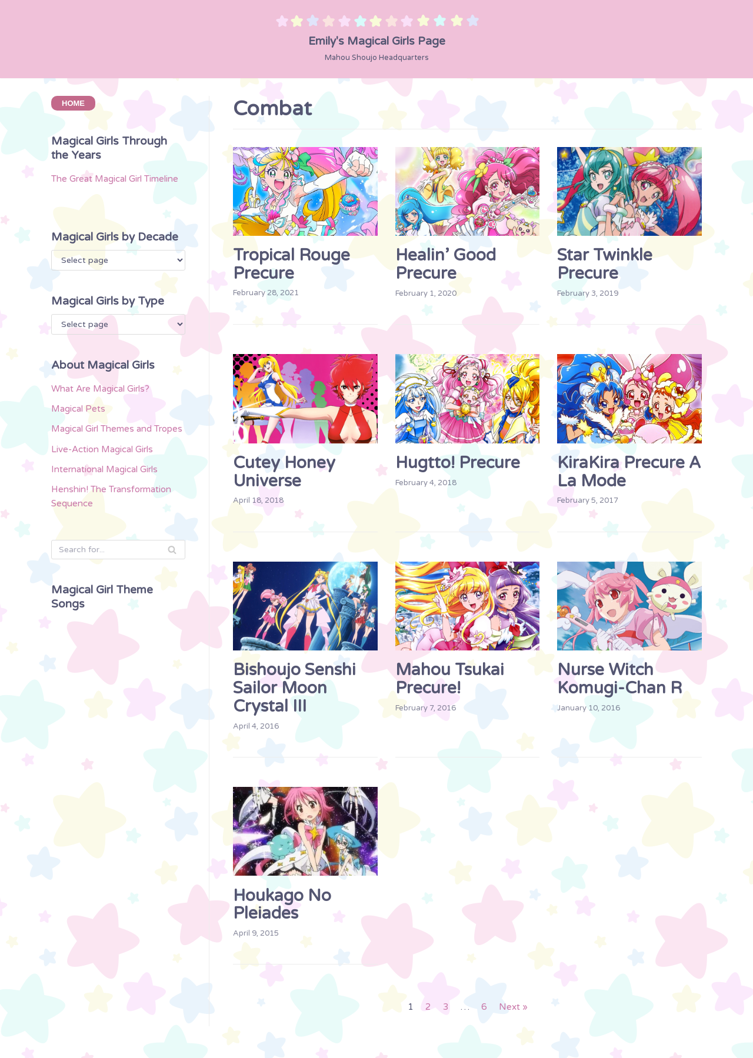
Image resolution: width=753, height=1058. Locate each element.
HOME (73, 104)
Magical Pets (82, 439)
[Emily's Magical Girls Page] (376, 38)
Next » (515, 1015)
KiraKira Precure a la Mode (629, 474)
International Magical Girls (113, 520)
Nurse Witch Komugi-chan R (619, 682)
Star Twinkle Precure (604, 264)
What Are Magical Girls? (108, 417)
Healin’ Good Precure (445, 264)
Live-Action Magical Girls (110, 498)
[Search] (118, 590)
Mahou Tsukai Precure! (449, 682)
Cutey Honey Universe (284, 474)
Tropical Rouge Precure (291, 264)
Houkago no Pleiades (282, 909)
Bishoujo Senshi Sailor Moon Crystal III (294, 691)
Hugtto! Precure (457, 465)
